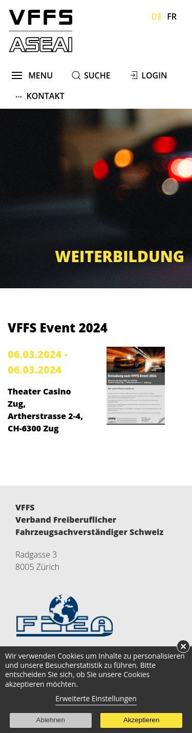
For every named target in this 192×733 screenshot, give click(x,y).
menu (32, 75)
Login (154, 75)
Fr (172, 16)
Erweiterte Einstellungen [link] (96, 698)
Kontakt (40, 95)
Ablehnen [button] (50, 720)
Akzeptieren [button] (141, 720)
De (157, 16)
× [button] (183, 646)
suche (97, 75)
